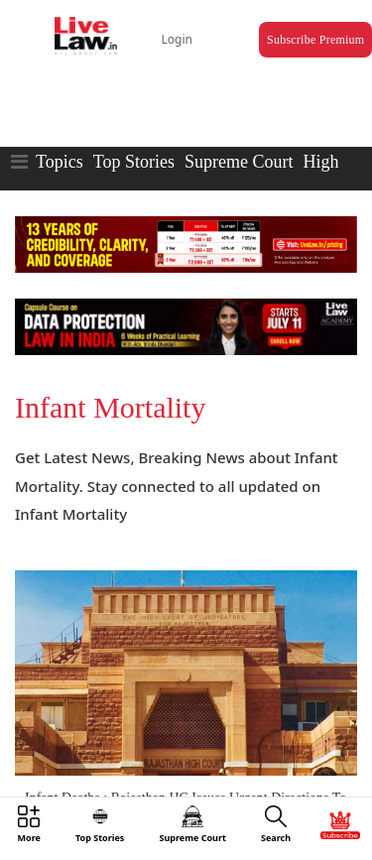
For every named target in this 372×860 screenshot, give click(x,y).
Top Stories (134, 162)
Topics (59, 162)
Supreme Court (239, 162)
